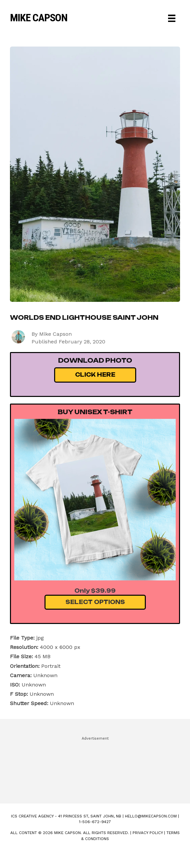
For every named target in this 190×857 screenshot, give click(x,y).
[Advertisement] (95, 767)
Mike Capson (38, 17)
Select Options (95, 602)
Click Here (95, 374)
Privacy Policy (148, 832)
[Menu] (171, 18)
